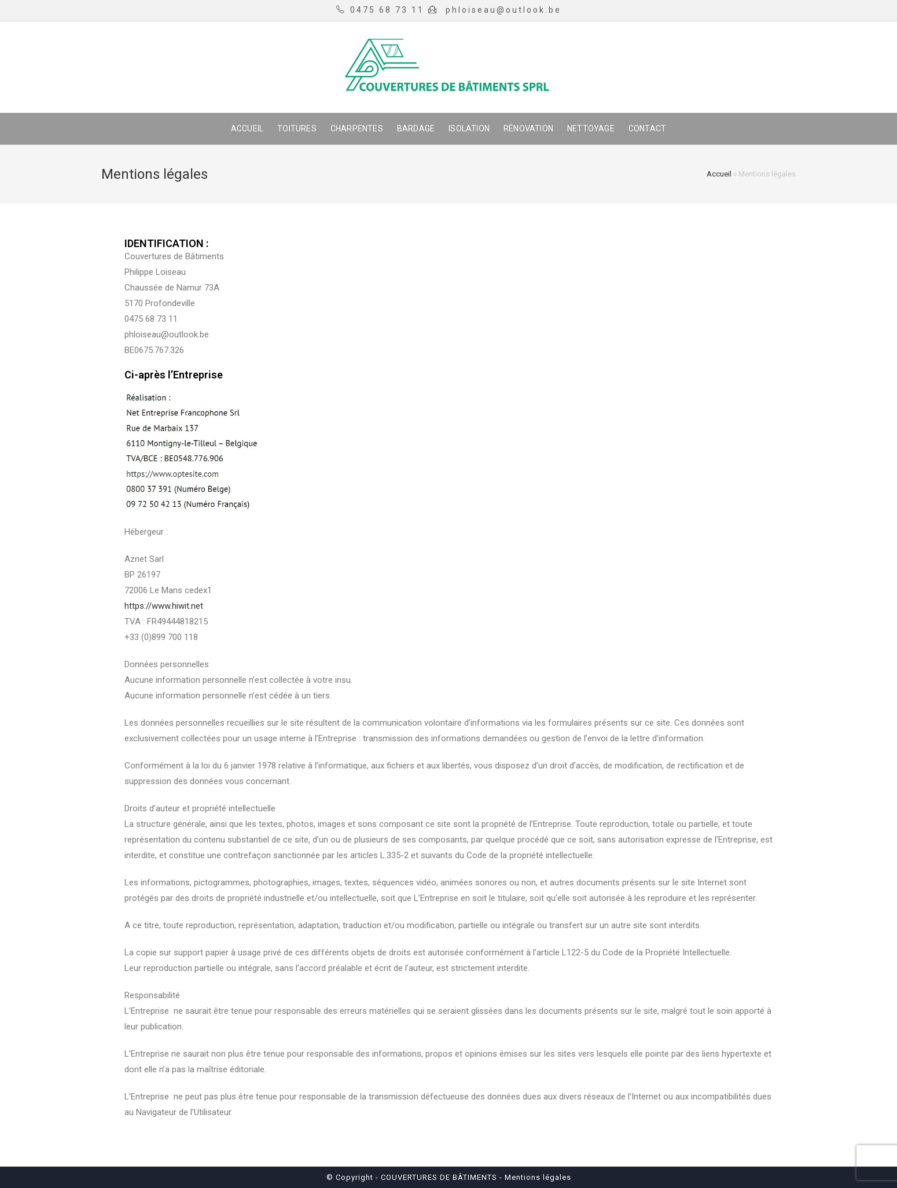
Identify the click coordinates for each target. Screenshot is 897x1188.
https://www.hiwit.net (163, 606)
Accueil (719, 174)
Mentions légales (536, 1177)
